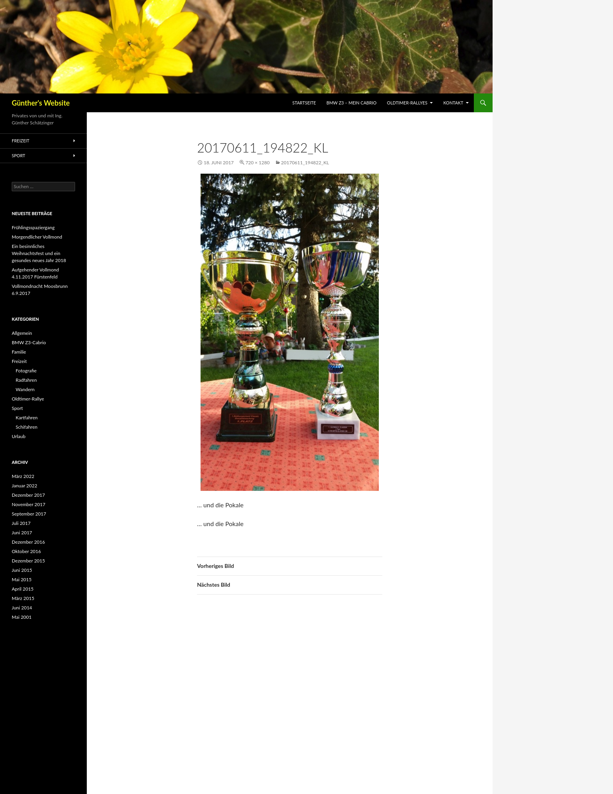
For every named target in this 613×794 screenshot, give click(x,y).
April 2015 (23, 589)
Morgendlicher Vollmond (37, 237)
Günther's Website (41, 103)
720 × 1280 (258, 162)
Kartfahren (27, 417)
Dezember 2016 (28, 542)
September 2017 (29, 514)
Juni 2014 (22, 608)
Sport (18, 155)
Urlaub (18, 436)
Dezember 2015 (28, 561)
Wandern (25, 389)
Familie (19, 352)
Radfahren (26, 380)
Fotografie (26, 371)
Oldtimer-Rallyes (407, 102)
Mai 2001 (22, 617)
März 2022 (23, 476)
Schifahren (27, 427)
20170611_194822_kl (305, 162)
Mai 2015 (22, 579)
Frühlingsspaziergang (33, 227)
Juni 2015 (22, 570)
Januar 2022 (24, 486)
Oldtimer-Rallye (28, 399)
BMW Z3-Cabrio (29, 342)
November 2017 (28, 504)
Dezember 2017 (28, 495)
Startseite (304, 102)
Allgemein (22, 333)
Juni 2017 (22, 532)
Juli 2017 (21, 523)
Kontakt (453, 102)
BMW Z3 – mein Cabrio (351, 102)
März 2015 (23, 598)
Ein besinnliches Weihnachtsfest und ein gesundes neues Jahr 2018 (39, 253)
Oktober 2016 (26, 551)
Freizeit (20, 140)
